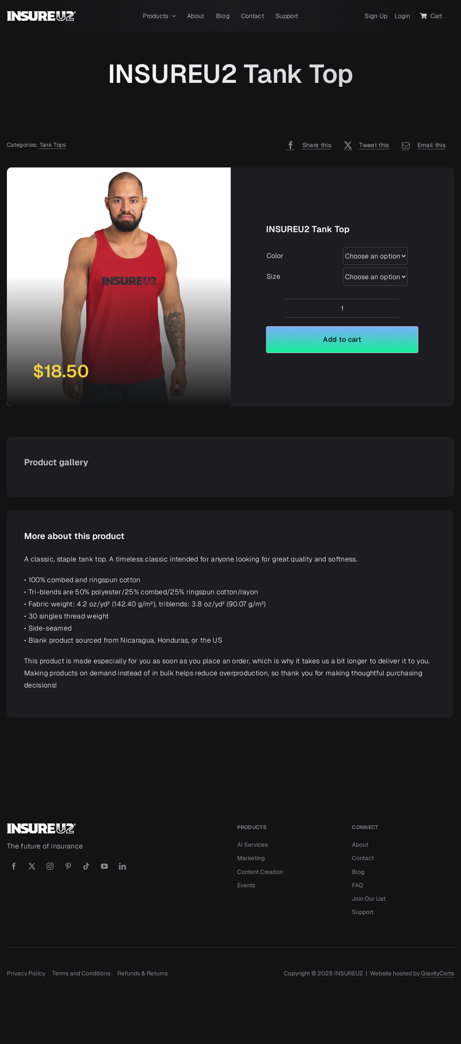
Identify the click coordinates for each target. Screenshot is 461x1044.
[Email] (421, 145)
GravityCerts (437, 973)
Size (273, 276)
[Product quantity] (342, 308)
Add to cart (342, 339)
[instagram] (50, 866)
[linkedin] (122, 866)
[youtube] (104, 866)
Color (275, 255)
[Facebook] (306, 145)
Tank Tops (53, 144)
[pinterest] (68, 866)
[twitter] (32, 866)
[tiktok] (86, 866)
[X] (364, 145)
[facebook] (14, 866)
